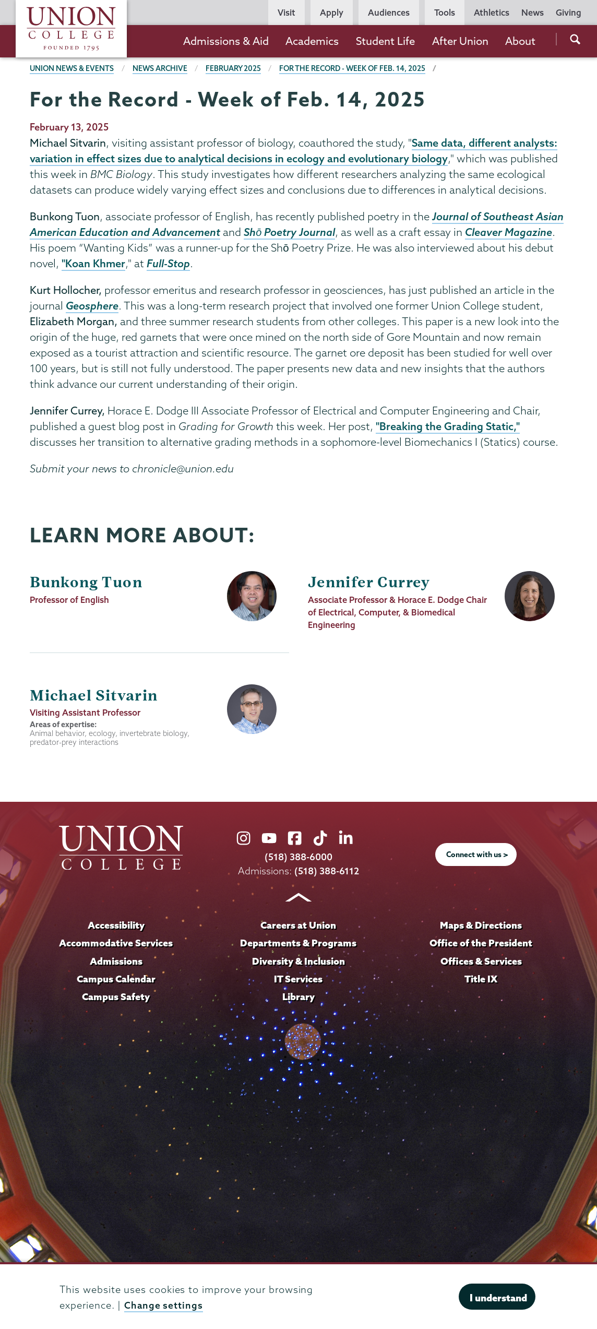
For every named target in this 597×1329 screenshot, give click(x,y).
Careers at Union (298, 928)
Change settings (164, 1305)
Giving (568, 12)
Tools (444, 12)
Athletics (491, 12)
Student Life (385, 41)
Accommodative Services (116, 946)
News (532, 12)
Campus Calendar (116, 981)
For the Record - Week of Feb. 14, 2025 (357, 68)
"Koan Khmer (94, 265)
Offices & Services (481, 963)
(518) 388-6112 (326, 874)
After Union (460, 41)
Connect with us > (477, 858)
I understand (498, 1297)
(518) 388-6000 (298, 860)
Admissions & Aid (226, 41)
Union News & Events (72, 68)
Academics (312, 41)
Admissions (116, 963)
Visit (286, 12)
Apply (331, 12)
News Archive (162, 68)
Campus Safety (116, 999)
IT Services (298, 981)
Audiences (389, 12)
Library (298, 999)
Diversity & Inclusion (298, 963)
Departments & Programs (298, 946)
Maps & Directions (481, 928)
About (520, 41)
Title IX (481, 981)
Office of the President (481, 946)
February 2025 (236, 68)
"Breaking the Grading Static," (448, 429)
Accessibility (116, 928)
